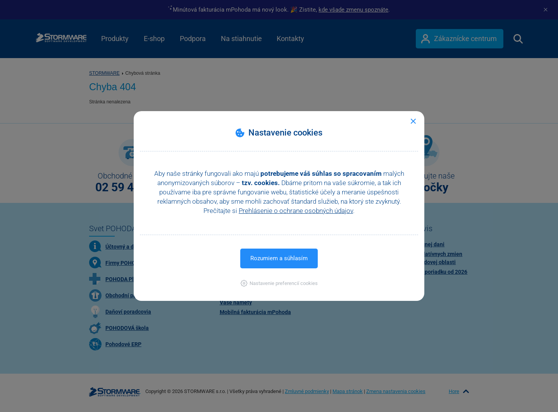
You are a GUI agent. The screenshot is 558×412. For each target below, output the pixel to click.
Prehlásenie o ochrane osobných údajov (296, 211)
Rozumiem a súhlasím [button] (279, 258)
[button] (279, 283)
